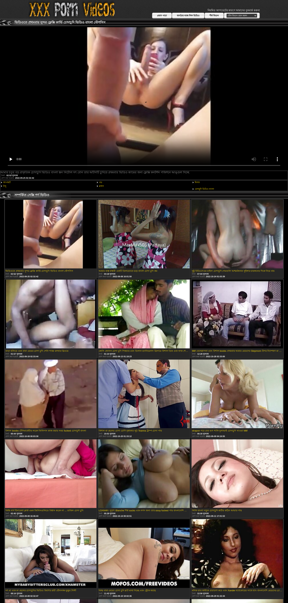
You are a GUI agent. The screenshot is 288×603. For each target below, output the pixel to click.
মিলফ (197, 182)
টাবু (4, 186)
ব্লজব (101, 186)
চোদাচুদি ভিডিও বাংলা (204, 189)
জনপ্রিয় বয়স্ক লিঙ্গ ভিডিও (188, 15)
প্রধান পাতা (162, 15)
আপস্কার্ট (7, 182)
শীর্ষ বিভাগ (214, 15)
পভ (100, 182)
